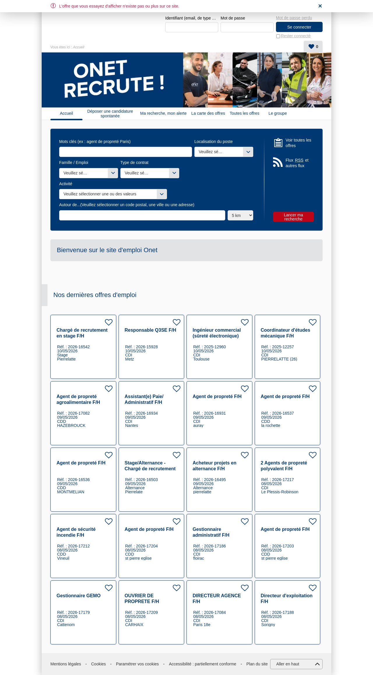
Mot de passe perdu (294, 17)
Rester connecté (296, 36)
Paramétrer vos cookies (137, 664)
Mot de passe (233, 18)
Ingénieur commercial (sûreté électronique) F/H (217, 336)
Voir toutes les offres (298, 143)
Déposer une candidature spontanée (110, 113)
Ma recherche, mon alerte (163, 113)
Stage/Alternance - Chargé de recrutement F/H (150, 468)
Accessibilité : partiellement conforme (202, 664)
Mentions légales (65, 664)
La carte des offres (208, 113)
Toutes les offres (244, 113)
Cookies (98, 664)
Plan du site (257, 664)
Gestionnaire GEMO (79, 595)
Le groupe (277, 113)
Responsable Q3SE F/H (150, 330)
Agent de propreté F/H (217, 396)
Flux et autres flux (297, 163)
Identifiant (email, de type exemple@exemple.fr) (191, 18)
